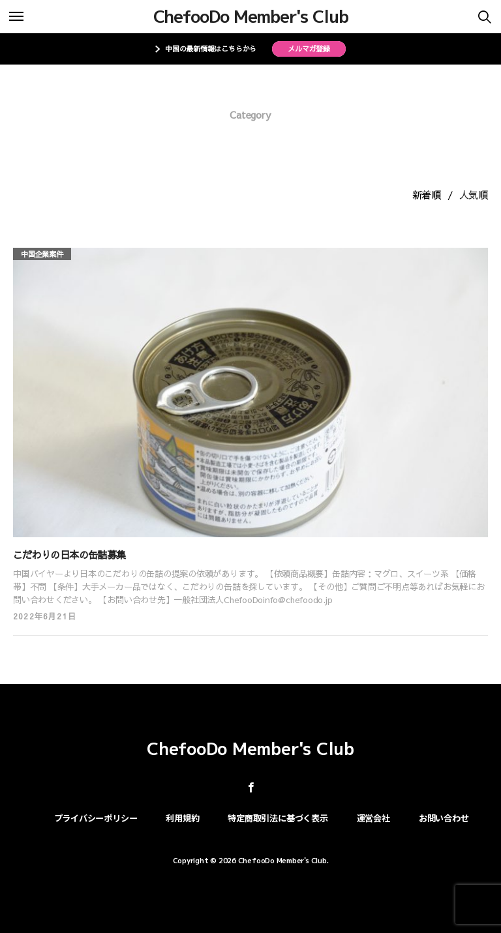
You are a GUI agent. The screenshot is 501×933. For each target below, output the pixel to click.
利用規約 (182, 818)
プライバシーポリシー (96, 818)
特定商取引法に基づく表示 (277, 818)
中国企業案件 (42, 254)
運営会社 (373, 818)
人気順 (473, 194)
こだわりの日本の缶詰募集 (69, 554)
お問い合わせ (444, 818)
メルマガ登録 (309, 48)
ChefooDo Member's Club (250, 16)
